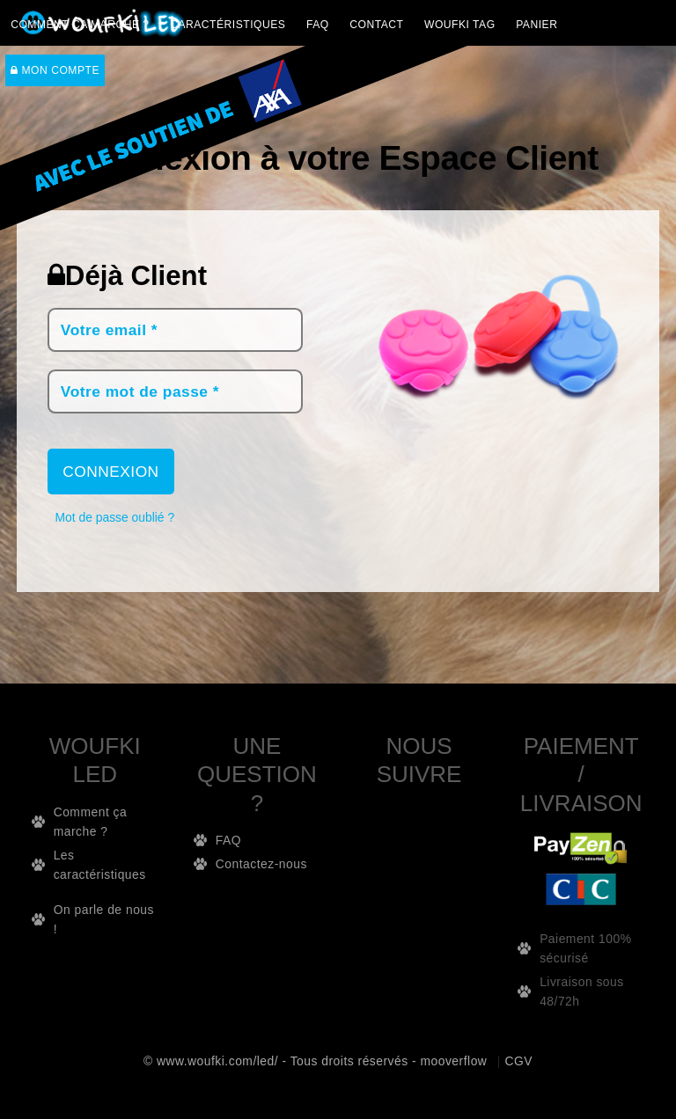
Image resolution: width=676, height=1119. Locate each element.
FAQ (317, 24)
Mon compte (55, 70)
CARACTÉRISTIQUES (227, 24)
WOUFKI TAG (460, 24)
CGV (519, 1061)
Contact (376, 24)
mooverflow (453, 1061)
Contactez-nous (261, 864)
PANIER (536, 24)
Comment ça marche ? (80, 24)
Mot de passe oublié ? (115, 517)
